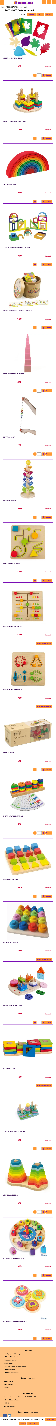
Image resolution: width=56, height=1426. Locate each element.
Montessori (23, 7)
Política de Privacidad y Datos (12, 1357)
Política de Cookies (9, 1369)
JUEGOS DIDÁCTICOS (12, 7)
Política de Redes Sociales (11, 1372)
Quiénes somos (8, 1381)
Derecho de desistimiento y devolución (15, 1366)
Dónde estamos (8, 1384)
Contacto (6, 1387)
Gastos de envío (8, 1363)
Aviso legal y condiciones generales (14, 1354)
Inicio (3, 7)
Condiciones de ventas (10, 1360)
